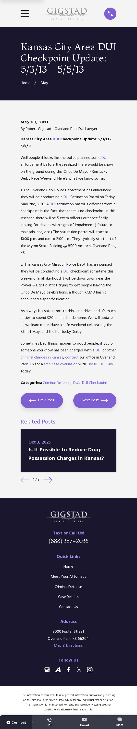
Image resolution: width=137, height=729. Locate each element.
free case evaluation (60, 364)
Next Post (95, 400)
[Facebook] (68, 669)
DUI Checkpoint (95, 383)
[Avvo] (58, 669)
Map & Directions (68, 645)
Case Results (68, 597)
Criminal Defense (56, 383)
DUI (56, 139)
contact (72, 357)
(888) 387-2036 (68, 540)
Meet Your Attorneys (68, 577)
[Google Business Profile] (47, 669)
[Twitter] (79, 669)
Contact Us (68, 607)
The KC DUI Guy (100, 364)
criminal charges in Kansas (42, 357)
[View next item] (47, 480)
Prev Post (41, 400)
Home (68, 567)
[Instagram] (89, 669)
